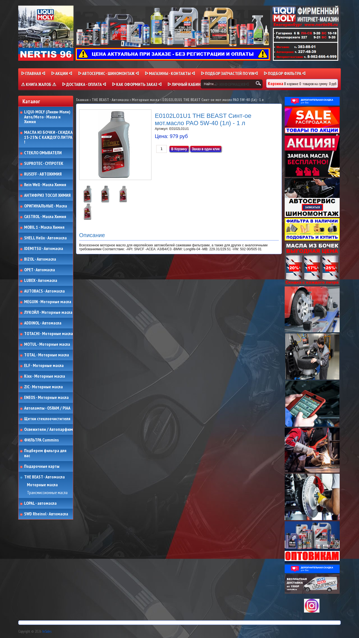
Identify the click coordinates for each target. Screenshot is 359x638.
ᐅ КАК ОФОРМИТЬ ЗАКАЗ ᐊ (137, 84)
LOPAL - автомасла (40, 503)
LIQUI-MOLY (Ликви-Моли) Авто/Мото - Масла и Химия (47, 116)
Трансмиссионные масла (47, 492)
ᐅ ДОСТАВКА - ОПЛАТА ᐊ (84, 84)
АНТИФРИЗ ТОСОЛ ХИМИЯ (47, 195)
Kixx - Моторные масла (44, 376)
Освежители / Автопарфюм (48, 429)
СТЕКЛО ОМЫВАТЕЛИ (43, 152)
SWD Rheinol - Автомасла (46, 514)
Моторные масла (42, 484)
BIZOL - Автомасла (40, 259)
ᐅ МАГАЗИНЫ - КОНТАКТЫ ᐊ (170, 73)
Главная (82, 99)
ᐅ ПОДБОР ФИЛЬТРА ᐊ (284, 73)
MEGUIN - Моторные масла (47, 301)
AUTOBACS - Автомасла (44, 291)
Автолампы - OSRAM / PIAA (47, 408)
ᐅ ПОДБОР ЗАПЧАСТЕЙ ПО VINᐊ (229, 73)
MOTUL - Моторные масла (47, 344)
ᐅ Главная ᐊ (33, 73)
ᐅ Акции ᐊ (61, 73)
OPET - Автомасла (39, 269)
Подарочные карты (41, 466)
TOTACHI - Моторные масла (48, 333)
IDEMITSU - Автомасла (43, 248)
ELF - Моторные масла (44, 365)
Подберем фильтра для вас (45, 453)
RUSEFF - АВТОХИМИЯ (43, 174)
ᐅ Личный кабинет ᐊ (188, 84)
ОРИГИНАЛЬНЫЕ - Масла (45, 206)
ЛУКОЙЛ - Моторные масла (48, 312)
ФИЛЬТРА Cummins (41, 440)
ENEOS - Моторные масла (46, 397)
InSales (46, 631)
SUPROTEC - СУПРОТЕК (43, 163)
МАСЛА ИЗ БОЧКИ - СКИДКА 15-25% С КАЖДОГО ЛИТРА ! (48, 137)
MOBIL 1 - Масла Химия (44, 227)
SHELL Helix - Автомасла (45, 237)
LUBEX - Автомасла (40, 280)
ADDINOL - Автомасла (42, 323)
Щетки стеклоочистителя (47, 418)
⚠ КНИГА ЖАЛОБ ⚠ (38, 84)
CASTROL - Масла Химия (45, 216)
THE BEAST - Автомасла (44, 477)
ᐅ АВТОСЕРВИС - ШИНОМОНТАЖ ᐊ (108, 73)
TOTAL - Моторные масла (46, 354)
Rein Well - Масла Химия (45, 184)
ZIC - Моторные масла (43, 386)
